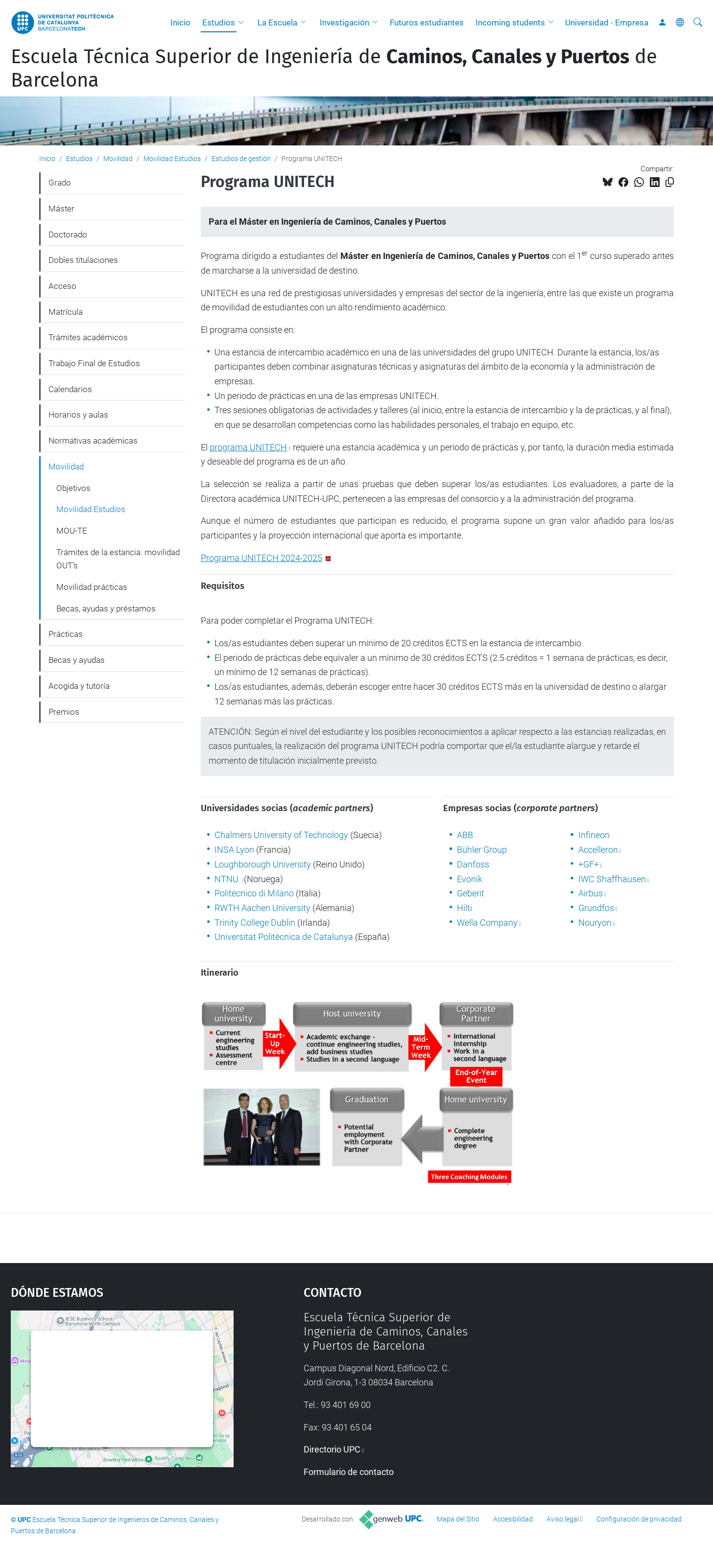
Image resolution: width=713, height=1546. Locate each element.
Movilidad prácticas (91, 587)
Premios (63, 712)
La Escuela (277, 22)
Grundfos (596, 908)
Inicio (180, 22)
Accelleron (598, 849)
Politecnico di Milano (254, 893)
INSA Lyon (234, 849)
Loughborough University (262, 864)
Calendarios (70, 389)
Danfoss (473, 864)
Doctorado (67, 234)
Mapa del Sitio (458, 1519)
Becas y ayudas (76, 660)
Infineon (594, 835)
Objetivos (73, 488)
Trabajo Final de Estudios (94, 363)
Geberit (470, 893)
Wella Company (487, 922)
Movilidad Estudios (172, 159)
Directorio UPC (332, 1449)
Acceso (62, 286)
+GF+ (588, 864)
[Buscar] (697, 22)
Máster (61, 208)
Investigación (344, 22)
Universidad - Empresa (606, 22)
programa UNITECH (248, 447)
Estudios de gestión (241, 159)
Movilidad (118, 159)
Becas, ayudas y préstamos (106, 608)
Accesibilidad (513, 1519)
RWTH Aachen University (262, 908)
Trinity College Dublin (254, 922)
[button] (243, 22)
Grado (59, 182)
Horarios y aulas (78, 415)
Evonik (469, 879)
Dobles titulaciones (83, 260)
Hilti (464, 908)
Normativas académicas (93, 440)
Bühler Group (482, 849)
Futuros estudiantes (427, 22)
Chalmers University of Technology (281, 835)
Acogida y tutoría (79, 686)
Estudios (218, 22)
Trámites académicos (88, 337)
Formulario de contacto (349, 1472)
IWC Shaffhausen (612, 879)
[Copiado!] (669, 182)
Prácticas (65, 634)
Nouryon (595, 922)
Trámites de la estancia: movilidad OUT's (118, 559)
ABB (465, 835)
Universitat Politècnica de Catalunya (283, 937)
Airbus (590, 893)
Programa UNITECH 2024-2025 (261, 558)
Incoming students (510, 22)
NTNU (227, 879)
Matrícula (65, 312)
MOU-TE (71, 531)
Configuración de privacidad (639, 1519)
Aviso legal (563, 1519)
